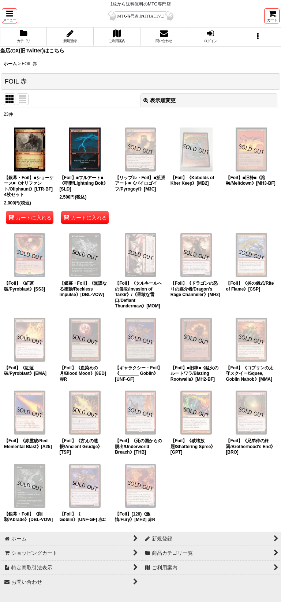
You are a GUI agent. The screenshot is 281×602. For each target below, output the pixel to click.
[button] (9, 15)
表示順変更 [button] (159, 100)
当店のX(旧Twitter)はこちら (32, 50)
